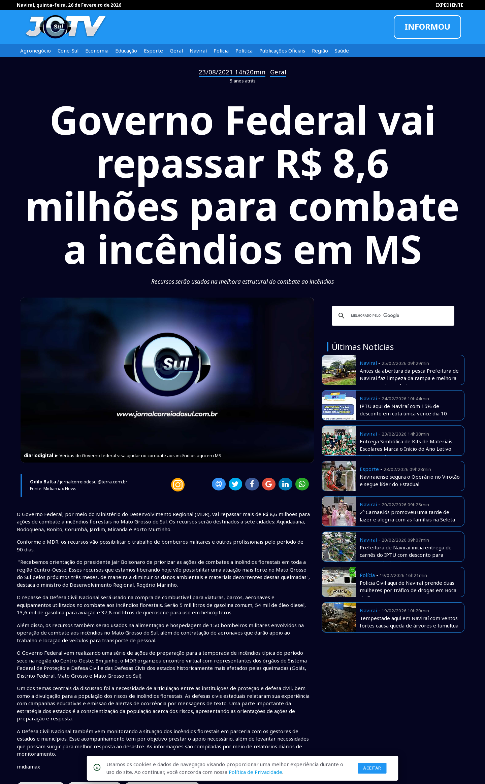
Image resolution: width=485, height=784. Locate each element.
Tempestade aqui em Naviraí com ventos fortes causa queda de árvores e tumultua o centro (409, 626)
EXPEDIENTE (449, 5)
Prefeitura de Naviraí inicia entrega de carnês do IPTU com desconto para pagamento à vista (406, 555)
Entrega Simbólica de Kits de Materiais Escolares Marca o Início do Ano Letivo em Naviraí (406, 449)
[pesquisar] (392, 316)
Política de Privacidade (255, 772)
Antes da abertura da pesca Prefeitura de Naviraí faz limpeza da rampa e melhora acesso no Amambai (409, 378)
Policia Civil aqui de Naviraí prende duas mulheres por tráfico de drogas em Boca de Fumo (408, 590)
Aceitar (372, 768)
